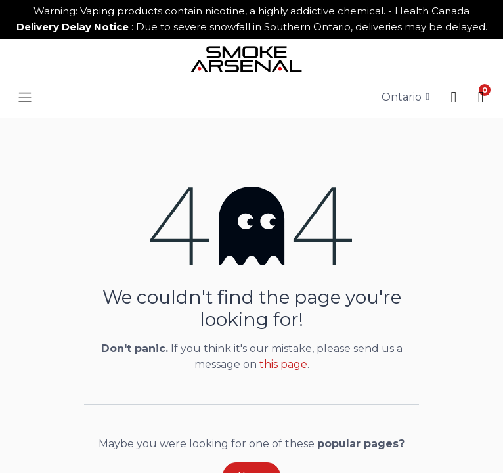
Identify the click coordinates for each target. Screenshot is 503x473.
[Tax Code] (406, 97)
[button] (453, 97)
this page (283, 364)
